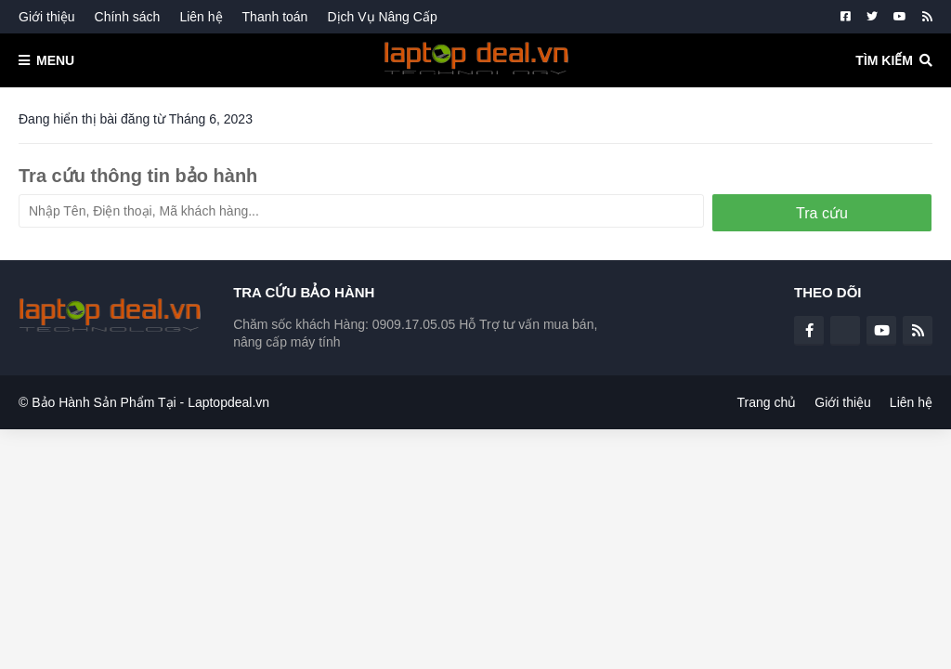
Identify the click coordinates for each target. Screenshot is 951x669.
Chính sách (128, 16)
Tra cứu (822, 213)
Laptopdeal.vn (228, 402)
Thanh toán (275, 16)
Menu (55, 60)
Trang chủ (767, 402)
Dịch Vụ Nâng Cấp (381, 16)
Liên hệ (200, 16)
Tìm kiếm (884, 60)
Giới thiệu (47, 16)
